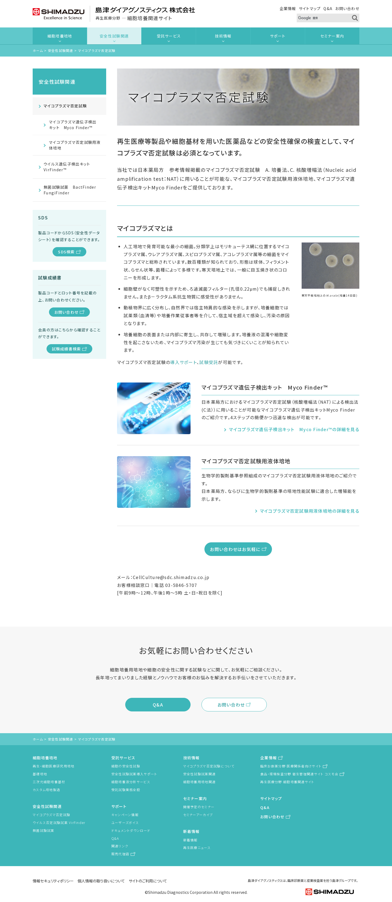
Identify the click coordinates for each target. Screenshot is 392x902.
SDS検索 (66, 251)
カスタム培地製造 (46, 789)
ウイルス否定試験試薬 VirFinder (59, 822)
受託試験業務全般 (125, 789)
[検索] (321, 18)
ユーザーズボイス (125, 822)
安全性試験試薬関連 (199, 774)
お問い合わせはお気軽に (235, 549)
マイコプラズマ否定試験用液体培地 (75, 145)
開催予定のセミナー (199, 806)
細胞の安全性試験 (125, 766)
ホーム (38, 50)
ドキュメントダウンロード (130, 830)
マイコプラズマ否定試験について (208, 766)
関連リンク (119, 846)
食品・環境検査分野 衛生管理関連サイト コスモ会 (299, 774)
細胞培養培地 (59, 36)
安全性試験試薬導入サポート (134, 774)
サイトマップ (310, 8)
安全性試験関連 (114, 36)
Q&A (327, 8)
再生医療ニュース (197, 847)
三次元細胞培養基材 (49, 781)
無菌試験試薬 (43, 830)
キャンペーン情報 (125, 814)
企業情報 (288, 8)
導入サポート (183, 362)
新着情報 (191, 831)
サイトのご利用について (148, 881)
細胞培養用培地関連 (199, 781)
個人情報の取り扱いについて (101, 881)
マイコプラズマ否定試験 (65, 105)
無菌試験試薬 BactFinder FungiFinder (72, 189)
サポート (277, 36)
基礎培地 (40, 774)
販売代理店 (120, 853)
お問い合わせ (347, 8)
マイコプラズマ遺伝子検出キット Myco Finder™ (72, 124)
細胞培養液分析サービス (130, 781)
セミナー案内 (332, 36)
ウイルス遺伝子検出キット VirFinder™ (67, 166)
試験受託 (208, 362)
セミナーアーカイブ (198, 814)
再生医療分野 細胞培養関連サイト (287, 781)
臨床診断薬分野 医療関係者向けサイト (290, 766)
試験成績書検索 (66, 349)
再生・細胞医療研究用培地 (53, 766)
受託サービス (169, 36)
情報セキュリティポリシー (53, 881)
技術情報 (223, 36)
